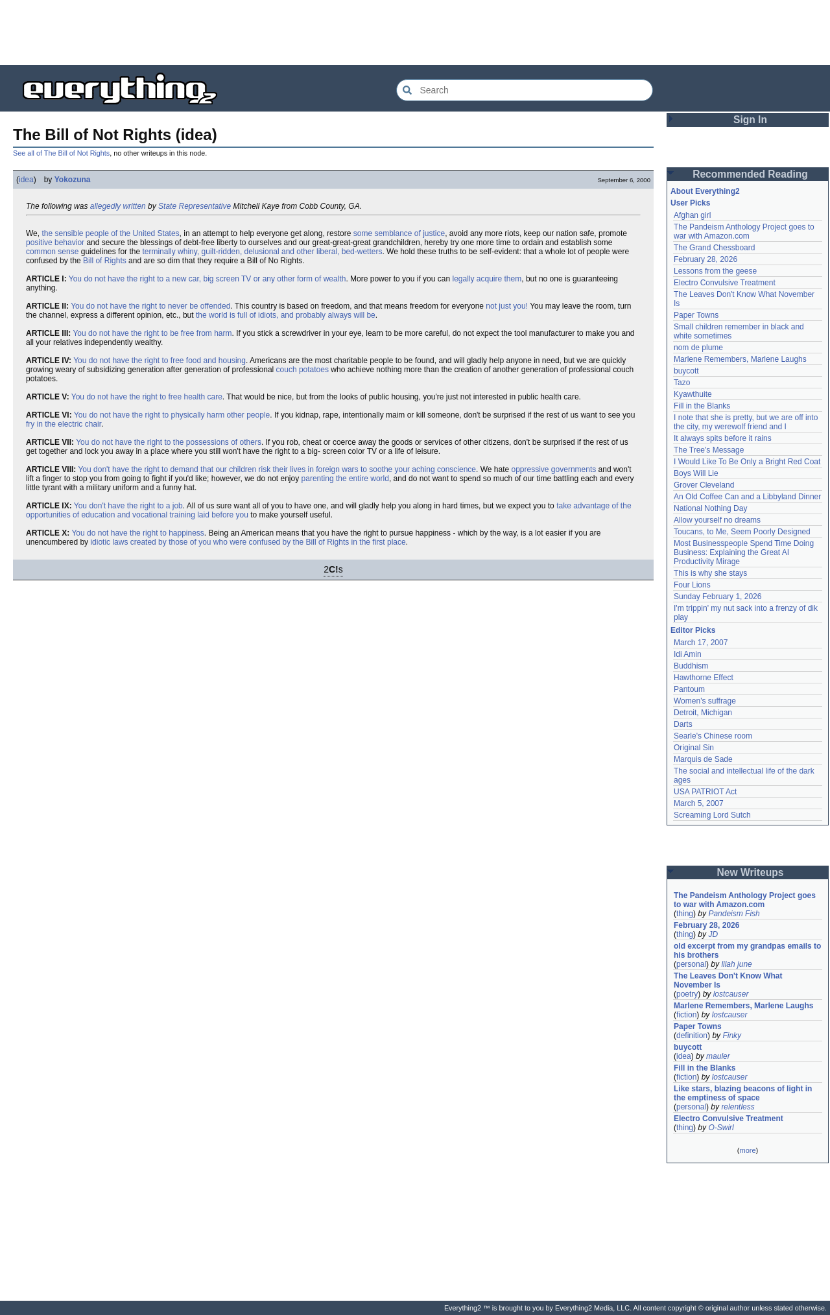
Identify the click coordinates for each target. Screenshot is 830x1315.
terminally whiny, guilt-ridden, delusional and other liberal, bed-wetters (262, 251)
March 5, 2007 (699, 803)
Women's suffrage (705, 700)
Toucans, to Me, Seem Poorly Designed (742, 531)
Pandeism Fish (733, 913)
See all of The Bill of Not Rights (61, 153)
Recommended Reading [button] (750, 174)
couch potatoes (302, 369)
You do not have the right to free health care (146, 396)
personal (691, 964)
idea (26, 179)
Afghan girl (692, 215)
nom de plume (698, 347)
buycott (686, 370)
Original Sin (694, 747)
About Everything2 (705, 191)
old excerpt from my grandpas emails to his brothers (747, 951)
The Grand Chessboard (714, 247)
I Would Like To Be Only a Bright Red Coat (747, 461)
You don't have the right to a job (128, 505)
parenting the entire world (345, 478)
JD (713, 934)
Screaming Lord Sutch (712, 815)
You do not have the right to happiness (137, 533)
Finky (731, 1035)
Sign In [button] (750, 119)
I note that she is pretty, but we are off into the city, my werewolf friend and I (746, 422)
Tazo (682, 382)
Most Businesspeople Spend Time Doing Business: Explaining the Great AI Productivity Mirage (744, 552)
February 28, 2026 (705, 259)
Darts (683, 724)
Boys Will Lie (696, 473)
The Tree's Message (709, 450)
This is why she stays (710, 573)
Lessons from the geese (715, 271)
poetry (687, 994)
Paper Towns (696, 315)
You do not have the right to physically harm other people (172, 415)
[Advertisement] (415, 32)
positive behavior (55, 242)
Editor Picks (692, 630)
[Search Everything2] (524, 90)
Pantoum (689, 689)
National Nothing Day (710, 508)
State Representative (194, 206)
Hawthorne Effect (703, 677)
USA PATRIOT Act (705, 791)
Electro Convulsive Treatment (725, 282)
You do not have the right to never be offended (150, 306)
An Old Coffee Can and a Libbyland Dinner (747, 496)
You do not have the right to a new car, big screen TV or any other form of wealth (207, 278)
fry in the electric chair (63, 424)
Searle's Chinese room (713, 735)
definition (691, 1035)
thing (684, 913)
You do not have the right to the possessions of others (168, 442)
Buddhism (691, 665)
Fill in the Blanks (702, 405)
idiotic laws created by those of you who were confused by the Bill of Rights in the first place (247, 542)
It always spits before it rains (723, 438)
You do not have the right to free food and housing (159, 360)
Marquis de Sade (703, 759)
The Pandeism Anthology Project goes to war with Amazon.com (744, 231)
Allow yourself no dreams (717, 520)
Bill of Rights (104, 260)
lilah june (736, 964)
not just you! (507, 306)
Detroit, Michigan (703, 712)
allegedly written (118, 206)
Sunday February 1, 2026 (717, 596)
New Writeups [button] (750, 872)
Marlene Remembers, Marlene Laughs (740, 359)
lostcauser (731, 994)
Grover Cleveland (704, 485)
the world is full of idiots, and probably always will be (285, 315)
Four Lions (692, 584)
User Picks (690, 202)
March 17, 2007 (701, 642)
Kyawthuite (693, 394)
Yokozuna (72, 179)
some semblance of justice (399, 233)
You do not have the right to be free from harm (152, 333)
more (747, 1150)
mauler (718, 1056)
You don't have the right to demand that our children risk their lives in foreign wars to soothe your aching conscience (277, 469)
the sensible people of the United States (110, 233)
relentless (737, 1106)
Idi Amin (688, 654)
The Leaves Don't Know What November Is (728, 980)
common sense (52, 251)
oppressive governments (554, 469)
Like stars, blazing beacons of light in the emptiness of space (743, 1093)
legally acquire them (486, 278)
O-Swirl (720, 1127)
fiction (686, 1014)
